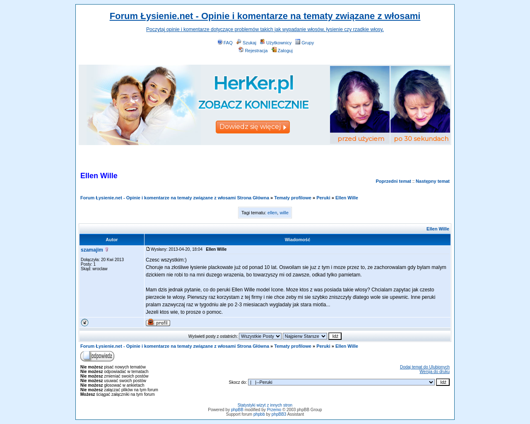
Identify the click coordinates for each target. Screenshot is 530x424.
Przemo (274, 409)
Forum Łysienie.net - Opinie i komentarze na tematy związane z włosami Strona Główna (174, 197)
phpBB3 (279, 414)
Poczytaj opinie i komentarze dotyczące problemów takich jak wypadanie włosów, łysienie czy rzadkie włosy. (265, 29)
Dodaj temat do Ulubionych (425, 367)
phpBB (237, 409)
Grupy (304, 42)
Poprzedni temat (393, 181)
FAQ (225, 42)
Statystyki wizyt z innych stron (265, 405)
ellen (272, 212)
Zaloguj (282, 50)
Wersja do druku (434, 371)
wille (283, 212)
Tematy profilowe (292, 197)
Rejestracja (252, 50)
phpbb (259, 414)
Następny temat (433, 181)
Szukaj (246, 42)
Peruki (323, 197)
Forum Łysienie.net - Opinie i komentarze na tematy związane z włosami (265, 16)
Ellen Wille (346, 197)
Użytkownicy (276, 42)
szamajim (92, 250)
